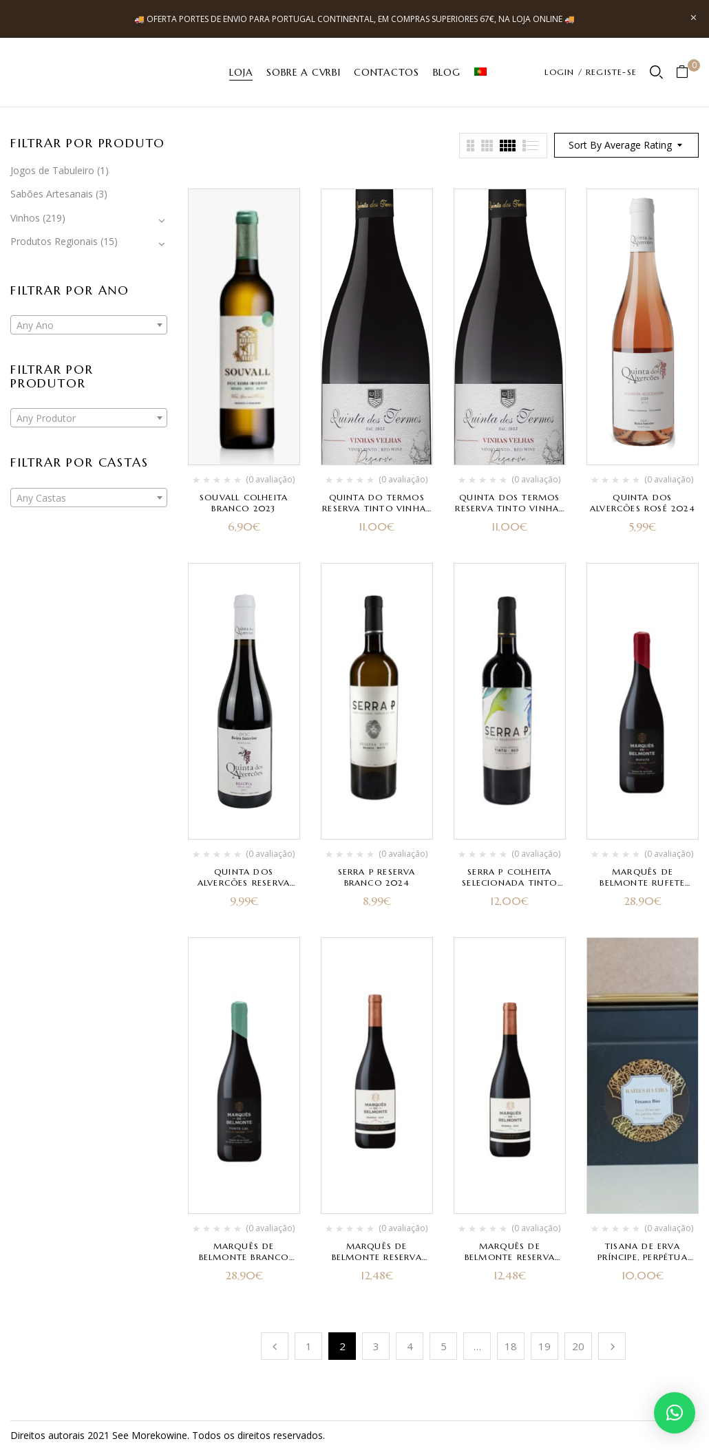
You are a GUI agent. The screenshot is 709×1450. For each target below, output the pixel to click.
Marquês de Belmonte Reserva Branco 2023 (510, 1257)
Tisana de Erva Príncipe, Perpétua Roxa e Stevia (642, 1257)
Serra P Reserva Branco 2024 (377, 877)
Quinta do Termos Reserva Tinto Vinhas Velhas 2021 (376, 508)
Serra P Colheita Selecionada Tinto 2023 (509, 882)
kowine (171, 1435)
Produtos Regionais (54, 241)
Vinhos (25, 217)
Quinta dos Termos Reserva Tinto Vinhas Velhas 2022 (509, 508)
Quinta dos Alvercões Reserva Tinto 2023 (244, 882)
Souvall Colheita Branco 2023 (244, 502)
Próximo (612, 1346)
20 (578, 1346)
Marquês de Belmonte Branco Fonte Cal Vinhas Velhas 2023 (244, 1262)
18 (511, 1346)
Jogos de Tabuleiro (52, 170)
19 (544, 1346)
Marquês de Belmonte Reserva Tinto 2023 (377, 1257)
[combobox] (88, 324)
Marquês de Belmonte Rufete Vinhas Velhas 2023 (642, 882)
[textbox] (89, 325)
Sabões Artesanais (51, 193)
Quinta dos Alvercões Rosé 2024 (642, 502)
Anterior (274, 1346)
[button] (687, 72)
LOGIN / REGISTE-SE (590, 72)
